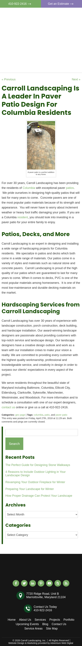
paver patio (61, 415)
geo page (20, 415)
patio (47, 415)
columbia (38, 415)
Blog (56, 58)
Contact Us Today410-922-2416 (45, 608)
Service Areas (33, 628)
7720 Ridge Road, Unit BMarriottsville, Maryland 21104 (46, 595)
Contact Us (60, 66)
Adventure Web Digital (61, 643)
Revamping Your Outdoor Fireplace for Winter (35, 482)
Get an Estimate (61, 4)
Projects (58, 36)
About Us (59, 21)
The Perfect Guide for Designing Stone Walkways (37, 465)
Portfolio (58, 43)
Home (57, 13)
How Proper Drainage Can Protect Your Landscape (38, 495)
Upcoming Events (64, 51)
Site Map (52, 628)
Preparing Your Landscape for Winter (29, 489)
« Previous (9, 79)
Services (58, 28)
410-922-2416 (20, 4)
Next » (76, 79)
